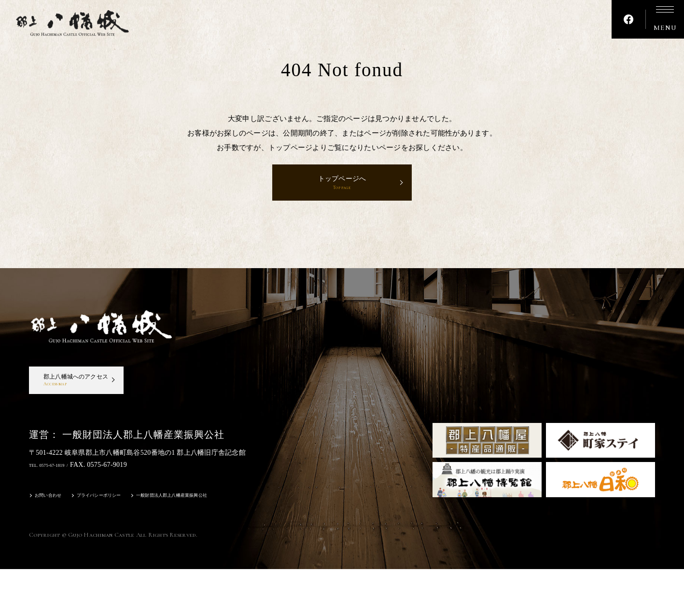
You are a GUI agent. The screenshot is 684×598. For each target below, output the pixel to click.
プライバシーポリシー (120, 526)
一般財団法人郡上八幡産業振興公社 (219, 526)
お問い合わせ (54, 526)
